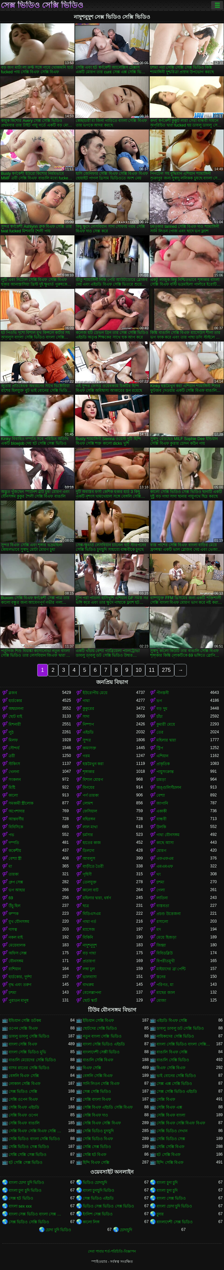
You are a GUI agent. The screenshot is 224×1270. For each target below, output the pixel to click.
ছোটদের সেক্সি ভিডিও (100, 1028)
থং (158, 874)
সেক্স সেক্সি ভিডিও (97, 1091)
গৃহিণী (87, 874)
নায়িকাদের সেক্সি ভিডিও (175, 1036)
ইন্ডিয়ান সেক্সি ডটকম (25, 1020)
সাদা (86, 716)
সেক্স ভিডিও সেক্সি (23, 1091)
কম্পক (13, 913)
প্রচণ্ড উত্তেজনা (168, 913)
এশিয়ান (162, 756)
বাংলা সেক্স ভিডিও (171, 1198)
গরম (86, 756)
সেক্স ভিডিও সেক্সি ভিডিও (42, 5)
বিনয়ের (89, 787)
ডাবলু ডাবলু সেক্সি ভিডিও (29, 1036)
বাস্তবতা (162, 906)
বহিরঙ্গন (89, 819)
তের (159, 732)
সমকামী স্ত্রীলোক (21, 803)
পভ (11, 835)
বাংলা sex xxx (20, 1206)
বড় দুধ (161, 708)
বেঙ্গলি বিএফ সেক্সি (24, 1075)
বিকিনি (88, 937)
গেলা (160, 890)
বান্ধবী (161, 819)
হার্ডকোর (15, 700)
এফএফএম (165, 858)
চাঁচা (159, 716)
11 (152, 670)
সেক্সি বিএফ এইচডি (24, 1107)
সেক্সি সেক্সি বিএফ (170, 1146)
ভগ (159, 700)
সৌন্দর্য (14, 748)
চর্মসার (88, 835)
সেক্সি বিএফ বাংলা (170, 1115)
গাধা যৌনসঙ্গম (167, 835)
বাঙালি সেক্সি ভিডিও (172, 1060)
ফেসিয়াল (90, 811)
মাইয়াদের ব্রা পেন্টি (170, 969)
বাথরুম (88, 984)
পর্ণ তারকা (90, 795)
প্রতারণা (89, 961)
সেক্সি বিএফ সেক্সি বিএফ (102, 1123)
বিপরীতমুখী (165, 961)
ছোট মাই (15, 716)
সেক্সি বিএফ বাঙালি (24, 1123)
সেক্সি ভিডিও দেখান (171, 1131)
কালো (13, 795)
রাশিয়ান (15, 969)
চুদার (160, 1214)
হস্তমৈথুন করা (93, 764)
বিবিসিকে (16, 827)
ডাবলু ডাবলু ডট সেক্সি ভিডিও (180, 1028)
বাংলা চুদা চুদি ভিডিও (25, 1190)
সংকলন (15, 779)
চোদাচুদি (126, 1230)
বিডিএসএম (92, 913)
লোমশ (88, 803)
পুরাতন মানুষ (19, 1000)
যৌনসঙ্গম (16, 961)
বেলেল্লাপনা (92, 992)
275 (166, 670)
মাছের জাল (165, 992)
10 (139, 670)
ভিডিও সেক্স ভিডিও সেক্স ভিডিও (108, 1206)
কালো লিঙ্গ (91, 1222)
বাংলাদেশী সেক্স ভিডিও (174, 1222)
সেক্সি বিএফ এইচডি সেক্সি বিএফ (108, 1107)
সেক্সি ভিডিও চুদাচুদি (98, 1131)
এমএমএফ (164, 866)
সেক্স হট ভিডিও (21, 1198)
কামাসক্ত (89, 748)
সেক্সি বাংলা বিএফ (97, 1099)
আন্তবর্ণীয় (16, 819)
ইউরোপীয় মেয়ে (95, 693)
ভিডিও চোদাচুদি (95, 1182)
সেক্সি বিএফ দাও (95, 1115)
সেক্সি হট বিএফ (95, 1154)
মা (10, 866)
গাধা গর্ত (89, 921)
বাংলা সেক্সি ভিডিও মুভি (27, 1052)
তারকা (13, 874)
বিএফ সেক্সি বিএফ (170, 1068)
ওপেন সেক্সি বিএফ (23, 1028)
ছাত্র (86, 906)
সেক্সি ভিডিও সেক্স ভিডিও (29, 1146)
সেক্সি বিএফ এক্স (169, 1107)
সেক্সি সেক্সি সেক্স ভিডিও (27, 1154)
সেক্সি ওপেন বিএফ (23, 1099)
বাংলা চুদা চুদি (167, 1182)
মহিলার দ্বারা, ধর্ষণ (97, 898)
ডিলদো (88, 850)
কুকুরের (88, 708)
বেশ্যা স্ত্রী (15, 858)
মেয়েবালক (17, 945)
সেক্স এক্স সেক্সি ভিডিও (174, 1083)
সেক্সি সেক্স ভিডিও (97, 1146)
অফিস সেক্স (18, 953)
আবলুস (89, 858)
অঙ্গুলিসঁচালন (168, 787)
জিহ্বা (161, 945)
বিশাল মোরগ (93, 779)
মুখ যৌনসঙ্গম (19, 921)
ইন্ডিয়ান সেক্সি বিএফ (98, 1020)
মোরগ (161, 850)
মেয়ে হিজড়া (166, 937)
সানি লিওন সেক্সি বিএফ (101, 1083)
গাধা (86, 700)
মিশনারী (15, 724)
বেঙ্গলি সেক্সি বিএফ (98, 1075)
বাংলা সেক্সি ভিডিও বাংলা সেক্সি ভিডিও (183, 1044)
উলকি (161, 827)
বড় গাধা (89, 953)
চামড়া (161, 779)
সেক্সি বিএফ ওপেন (23, 1115)
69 (11, 898)
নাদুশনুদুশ (90, 945)
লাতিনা (162, 898)
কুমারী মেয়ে (165, 724)
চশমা (160, 882)
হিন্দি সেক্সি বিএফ (169, 1162)
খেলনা (14, 771)
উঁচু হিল (14, 906)
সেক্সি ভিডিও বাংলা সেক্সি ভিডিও (34, 1139)
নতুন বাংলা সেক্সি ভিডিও (102, 1036)
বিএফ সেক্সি (92, 1068)
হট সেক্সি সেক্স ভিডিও (25, 1162)
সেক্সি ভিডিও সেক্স (170, 1139)
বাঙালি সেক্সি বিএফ (98, 1060)
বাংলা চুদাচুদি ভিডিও (99, 1190)
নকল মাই (16, 937)
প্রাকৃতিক (163, 764)
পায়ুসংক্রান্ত (165, 771)
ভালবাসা (90, 977)
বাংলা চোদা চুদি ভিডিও (26, 1182)
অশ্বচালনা (16, 708)
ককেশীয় (15, 850)
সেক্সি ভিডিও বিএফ (98, 1139)
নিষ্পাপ (88, 724)
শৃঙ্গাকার (89, 771)
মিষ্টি (12, 787)
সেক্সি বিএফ (165, 1099)
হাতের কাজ (92, 842)
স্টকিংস (14, 764)
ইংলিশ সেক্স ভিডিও (98, 1214)
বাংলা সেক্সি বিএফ (23, 1044)
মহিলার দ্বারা (166, 740)
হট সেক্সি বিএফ (168, 1154)
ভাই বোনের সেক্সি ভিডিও (176, 1075)
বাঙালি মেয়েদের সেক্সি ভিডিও (32, 1060)
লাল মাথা (90, 827)
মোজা (161, 1000)
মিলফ (13, 740)
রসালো (162, 921)
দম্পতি (14, 842)
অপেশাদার (17, 811)
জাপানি (162, 803)
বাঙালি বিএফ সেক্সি (171, 1052)
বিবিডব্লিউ (164, 953)
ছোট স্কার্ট (90, 1000)
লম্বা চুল (89, 969)
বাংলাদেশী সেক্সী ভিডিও (101, 1052)
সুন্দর (87, 740)
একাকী (161, 811)
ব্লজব (13, 693)
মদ (158, 929)
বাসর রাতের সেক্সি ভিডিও (29, 1068)
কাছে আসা (164, 842)
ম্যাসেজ (89, 929)
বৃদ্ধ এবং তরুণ (20, 984)
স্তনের (161, 977)
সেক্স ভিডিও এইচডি (98, 1198)
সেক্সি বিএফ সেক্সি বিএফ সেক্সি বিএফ (35, 1131)
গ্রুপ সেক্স (16, 882)
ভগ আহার (17, 890)
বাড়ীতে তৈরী (93, 866)
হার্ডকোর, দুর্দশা (20, 977)
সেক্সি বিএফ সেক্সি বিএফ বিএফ (180, 1123)
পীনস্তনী (162, 693)
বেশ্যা (160, 795)
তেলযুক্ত (90, 882)
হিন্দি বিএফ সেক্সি (96, 1162)
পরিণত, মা (164, 984)
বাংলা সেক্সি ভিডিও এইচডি (104, 1044)
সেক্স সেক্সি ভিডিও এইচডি (176, 1091)
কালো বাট (90, 890)
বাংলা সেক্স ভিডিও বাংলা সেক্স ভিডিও (35, 1214)
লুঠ (11, 732)
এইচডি (88, 732)
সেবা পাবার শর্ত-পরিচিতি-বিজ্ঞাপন (112, 1251)
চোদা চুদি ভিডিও (58, 1230)
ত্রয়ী (12, 756)
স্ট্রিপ (159, 748)
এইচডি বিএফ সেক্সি (171, 1020)
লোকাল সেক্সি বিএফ (25, 1083)
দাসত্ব (13, 929)
